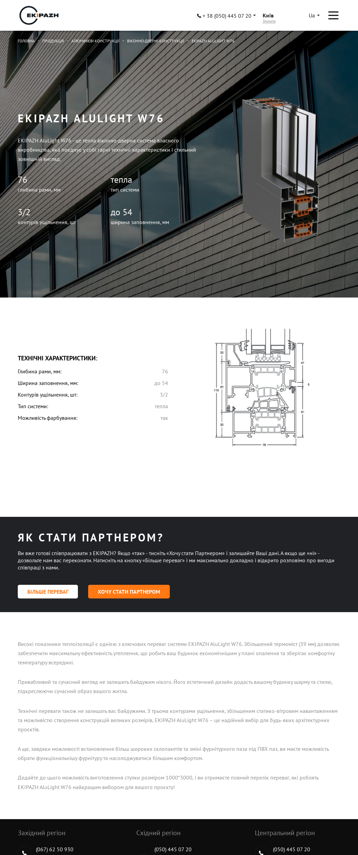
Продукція (53, 40)
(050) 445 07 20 (173, 849)
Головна (26, 40)
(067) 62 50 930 (54, 849)
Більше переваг (47, 591)
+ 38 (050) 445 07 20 (224, 15)
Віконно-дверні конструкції (155, 40)
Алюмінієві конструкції (95, 40)
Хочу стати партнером (129, 591)
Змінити (269, 21)
